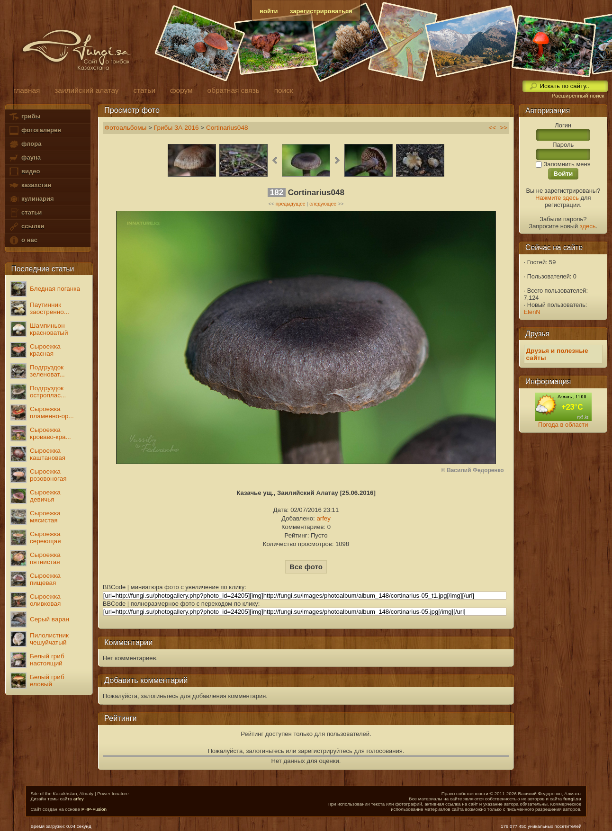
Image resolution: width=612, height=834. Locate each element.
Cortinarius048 (227, 127)
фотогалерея (34, 130)
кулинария (31, 199)
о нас (22, 240)
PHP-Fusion (94, 809)
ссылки (26, 227)
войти (269, 11)
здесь (588, 226)
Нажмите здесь (557, 197)
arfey (323, 518)
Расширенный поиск (577, 95)
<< (492, 127)
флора (25, 144)
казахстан (30, 185)
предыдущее (291, 203)
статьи (25, 213)
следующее (322, 203)
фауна (24, 158)
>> (503, 127)
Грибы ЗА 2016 (176, 127)
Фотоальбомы (126, 127)
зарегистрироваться (321, 11)
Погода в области (563, 424)
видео (24, 172)
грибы (24, 117)
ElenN (532, 311)
